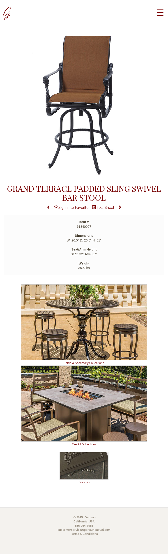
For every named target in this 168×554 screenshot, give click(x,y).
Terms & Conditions (84, 534)
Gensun (90, 517)
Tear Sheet (103, 207)
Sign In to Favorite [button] (71, 207)
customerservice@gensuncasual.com (84, 529)
